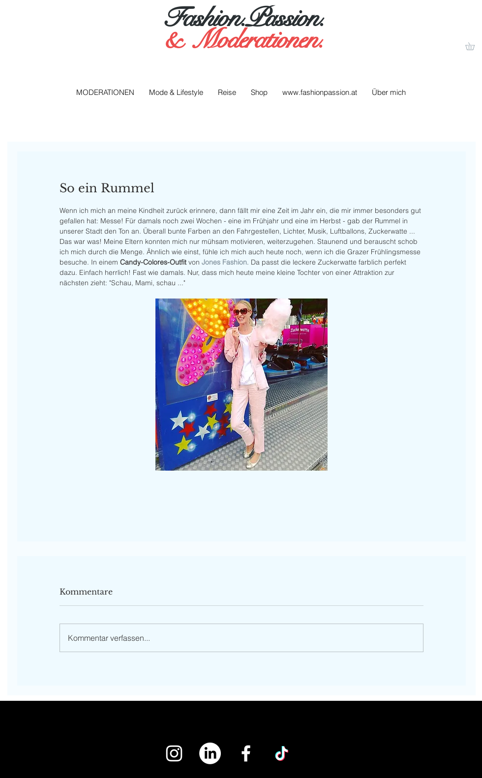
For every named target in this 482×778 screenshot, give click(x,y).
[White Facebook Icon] (246, 753)
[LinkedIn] (210, 753)
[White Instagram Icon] (174, 753)
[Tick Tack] (282, 753)
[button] (473, 46)
